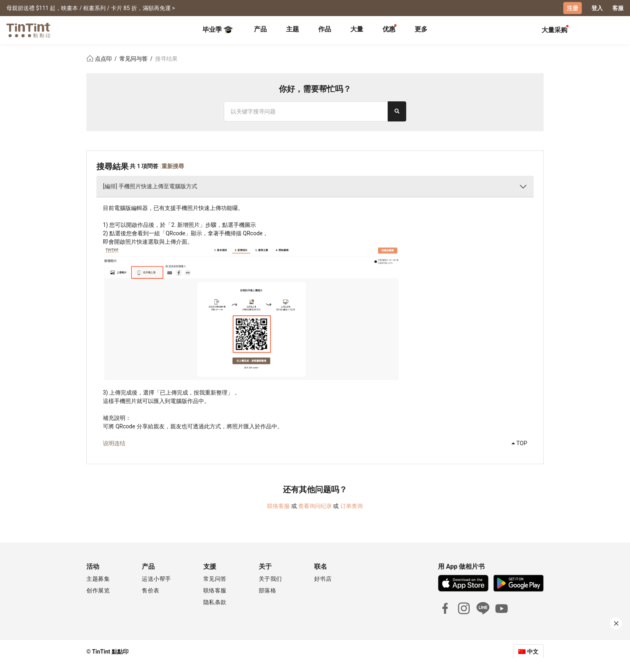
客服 (618, 8)
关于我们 (270, 579)
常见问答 (215, 579)
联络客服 (278, 506)
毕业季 (217, 30)
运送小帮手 (156, 579)
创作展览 (98, 590)
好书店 (323, 579)
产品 (260, 29)
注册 (572, 8)
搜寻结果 (166, 59)
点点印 (99, 59)
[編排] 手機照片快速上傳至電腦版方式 (150, 186)
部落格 (267, 590)
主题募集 (98, 579)
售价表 (151, 590)
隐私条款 (215, 602)
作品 (324, 29)
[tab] (260, 30)
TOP (519, 443)
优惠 (388, 29)
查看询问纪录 (315, 506)
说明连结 (114, 443)
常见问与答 (134, 59)
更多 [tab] (421, 29)
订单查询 (351, 506)
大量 (356, 29)
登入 (597, 8)
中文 (532, 651)
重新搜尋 (173, 166)
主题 (292, 29)
